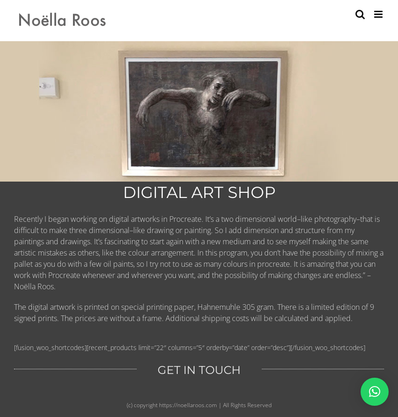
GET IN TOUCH (199, 370)
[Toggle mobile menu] (379, 14)
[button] (375, 392)
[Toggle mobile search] (360, 14)
